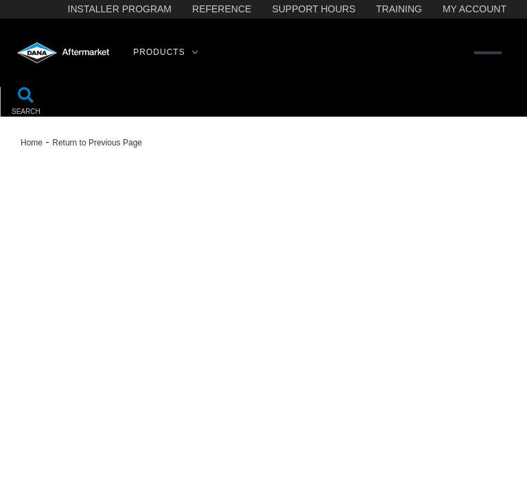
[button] (166, 53)
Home (32, 143)
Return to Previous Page (97, 143)
